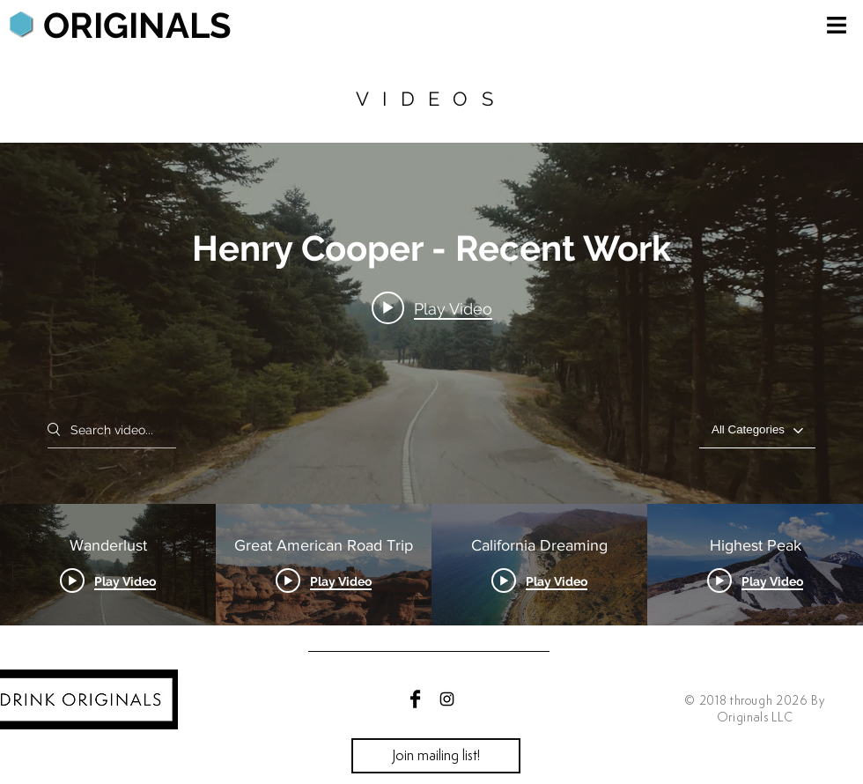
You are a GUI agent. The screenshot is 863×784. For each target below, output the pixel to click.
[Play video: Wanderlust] (432, 308)
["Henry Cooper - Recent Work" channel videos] (431, 564)
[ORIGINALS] (137, 25)
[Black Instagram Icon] (447, 699)
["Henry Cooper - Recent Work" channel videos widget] (431, 384)
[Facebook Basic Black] (415, 699)
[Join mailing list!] (435, 755)
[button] (836, 25)
